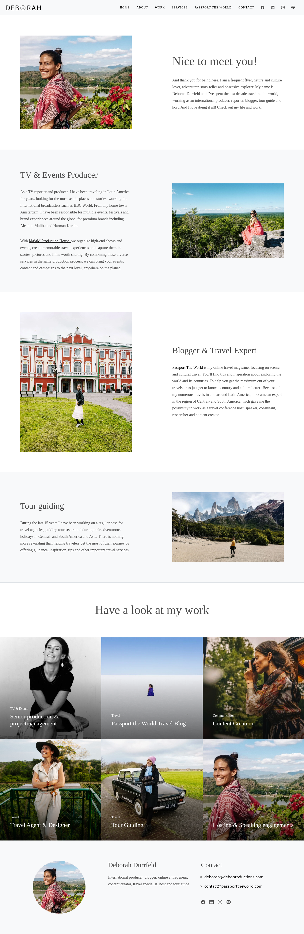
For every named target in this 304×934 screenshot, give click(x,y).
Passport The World (187, 367)
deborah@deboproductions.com (233, 876)
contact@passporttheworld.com (233, 886)
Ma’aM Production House (50, 241)
